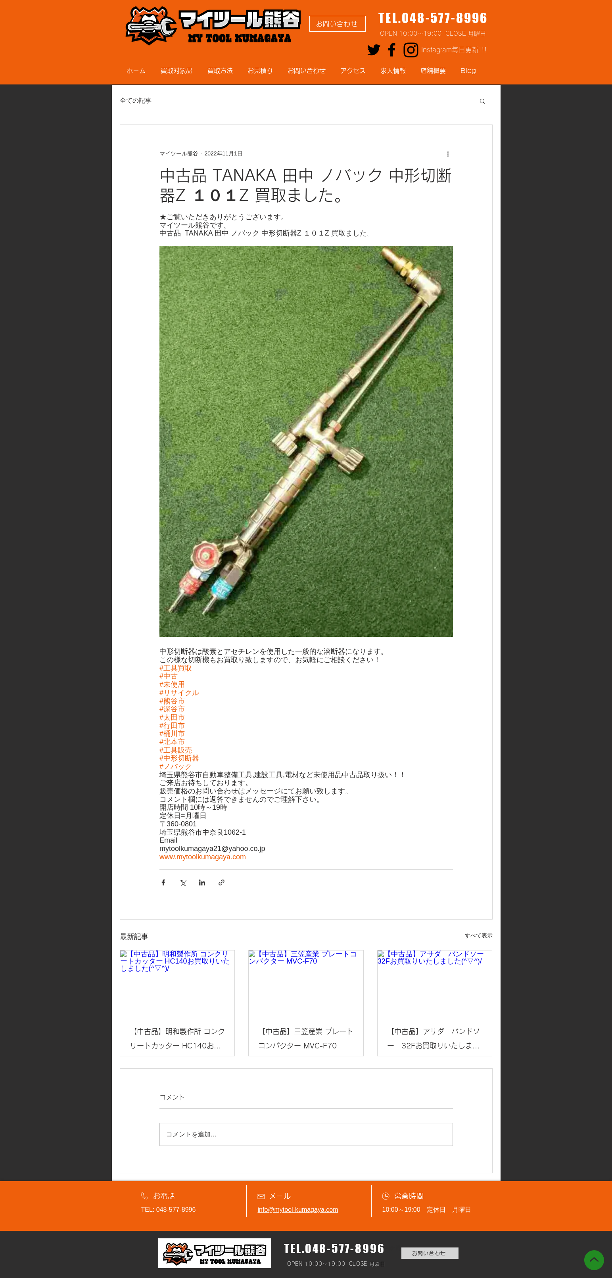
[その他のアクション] (448, 153)
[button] (482, 101)
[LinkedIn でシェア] (202, 882)
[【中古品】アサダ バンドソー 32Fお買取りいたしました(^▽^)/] (435, 982)
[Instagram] (411, 50)
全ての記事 (136, 100)
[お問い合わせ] (337, 24)
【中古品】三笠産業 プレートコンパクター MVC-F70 (305, 1038)
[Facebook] (392, 50)
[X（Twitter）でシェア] (182, 882)
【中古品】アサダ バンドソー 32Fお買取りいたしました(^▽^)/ (433, 1040)
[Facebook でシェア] (163, 882)
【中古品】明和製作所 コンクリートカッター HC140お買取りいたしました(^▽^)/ (177, 1040)
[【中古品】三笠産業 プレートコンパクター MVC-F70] (306, 982)
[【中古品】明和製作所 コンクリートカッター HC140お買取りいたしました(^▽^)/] (177, 982)
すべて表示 (479, 935)
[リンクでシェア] (221, 882)
